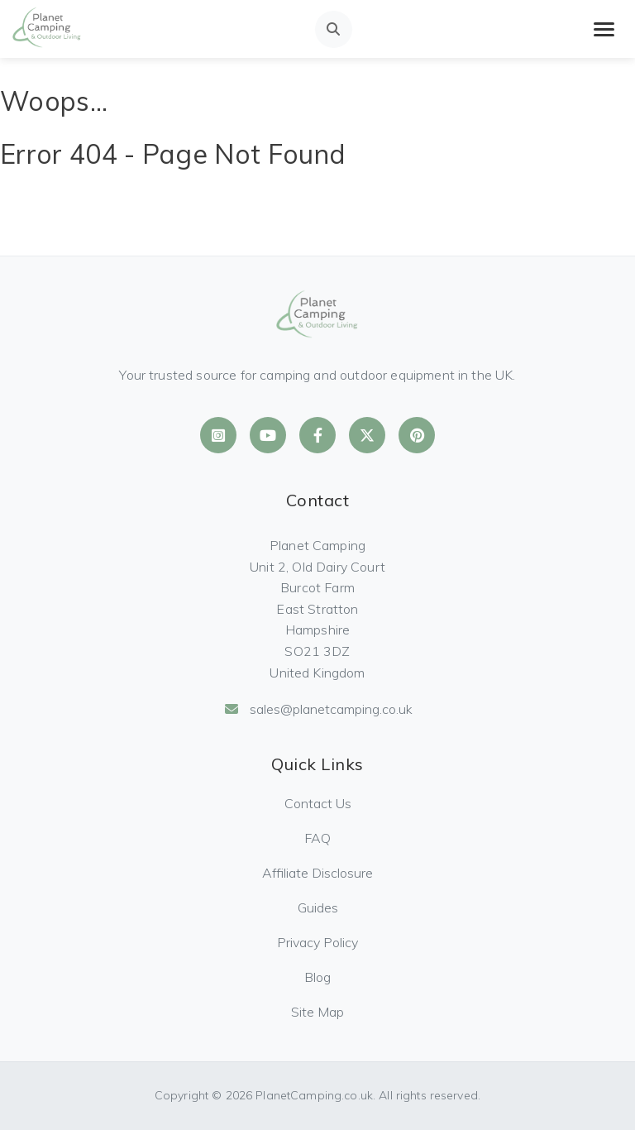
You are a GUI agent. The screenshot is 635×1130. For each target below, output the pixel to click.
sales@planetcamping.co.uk (318, 709)
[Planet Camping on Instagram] (218, 435)
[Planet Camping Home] (47, 29)
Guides (318, 907)
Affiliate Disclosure (317, 872)
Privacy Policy (317, 942)
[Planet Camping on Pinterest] (417, 435)
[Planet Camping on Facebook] (317, 435)
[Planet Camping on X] (367, 435)
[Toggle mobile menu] (604, 29)
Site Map (317, 1011)
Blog (317, 977)
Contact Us (317, 803)
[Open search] (333, 29)
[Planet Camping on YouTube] (268, 435)
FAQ (317, 838)
